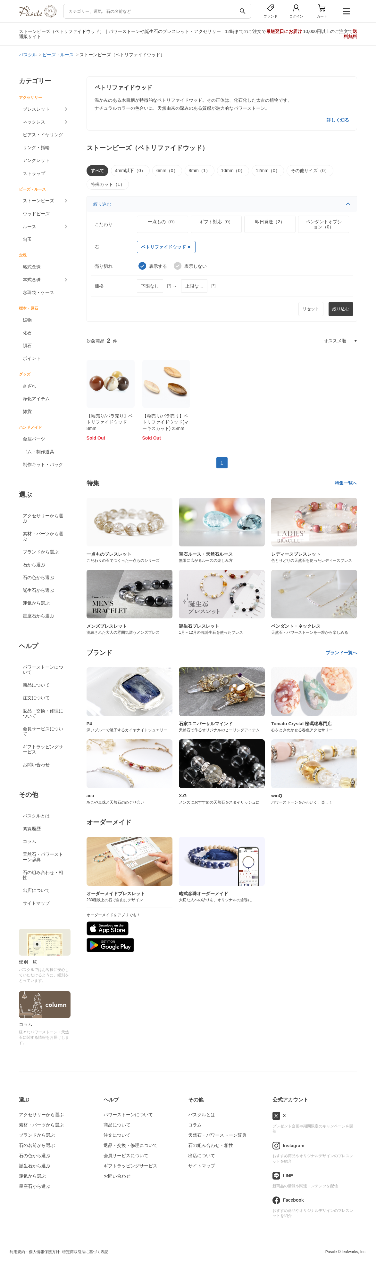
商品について (36, 685)
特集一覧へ (346, 483)
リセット (311, 308)
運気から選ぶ (36, 603)
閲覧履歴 (32, 828)
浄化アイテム (36, 398)
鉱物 (27, 319)
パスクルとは (36, 815)
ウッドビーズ (36, 213)
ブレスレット (36, 109)
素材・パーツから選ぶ (43, 536)
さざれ (29, 385)
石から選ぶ (34, 564)
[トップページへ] (38, 16)
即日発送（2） (270, 221)
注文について (36, 697)
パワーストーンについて (43, 669)
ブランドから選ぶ (41, 551)
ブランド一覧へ (341, 652)
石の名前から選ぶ (37, 1145)
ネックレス (34, 121)
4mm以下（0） (130, 170)
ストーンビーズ (38, 200)
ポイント (32, 358)
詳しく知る (338, 120)
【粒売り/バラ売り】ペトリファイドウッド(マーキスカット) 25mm (165, 422)
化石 (27, 332)
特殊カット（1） (108, 184)
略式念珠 (32, 266)
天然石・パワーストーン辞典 (43, 857)
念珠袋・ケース (38, 292)
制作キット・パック (43, 464)
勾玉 (27, 239)
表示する (152, 266)
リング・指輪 (36, 147)
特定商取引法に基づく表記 (85, 1252)
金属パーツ (34, 438)
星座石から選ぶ (38, 615)
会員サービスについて (43, 731)
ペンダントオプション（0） (324, 224)
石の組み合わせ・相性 (43, 875)
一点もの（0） (162, 221)
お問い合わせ (36, 764)
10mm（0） (233, 170)
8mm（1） (199, 170)
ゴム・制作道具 (38, 451)
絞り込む (222, 204)
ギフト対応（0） (216, 221)
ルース (29, 226)
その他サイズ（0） (310, 170)
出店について (36, 890)
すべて (97, 170)
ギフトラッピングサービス (43, 749)
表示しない (190, 266)
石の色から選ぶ (38, 577)
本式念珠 (32, 279)
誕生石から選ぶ (38, 590)
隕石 (27, 345)
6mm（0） (167, 170)
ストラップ (34, 173)
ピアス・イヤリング (43, 134)
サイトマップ (36, 903)
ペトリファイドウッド (165, 247)
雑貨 (27, 411)
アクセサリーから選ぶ (43, 518)
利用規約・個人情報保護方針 (35, 1252)
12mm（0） (268, 170)
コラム (29, 841)
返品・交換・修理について (43, 713)
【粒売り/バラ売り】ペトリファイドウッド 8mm (110, 422)
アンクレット (36, 160)
